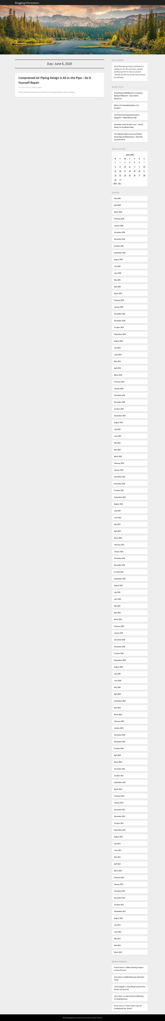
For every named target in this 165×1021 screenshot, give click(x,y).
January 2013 (118, 884)
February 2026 (119, 219)
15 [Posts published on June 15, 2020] (115, 171)
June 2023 (117, 436)
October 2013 (119, 823)
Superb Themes (97, 1018)
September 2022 (120, 497)
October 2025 (119, 246)
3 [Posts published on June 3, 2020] (124, 162)
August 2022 (118, 504)
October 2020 (119, 653)
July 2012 (117, 925)
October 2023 (119, 409)
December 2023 (119, 395)
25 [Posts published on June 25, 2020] (130, 175)
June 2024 (117, 355)
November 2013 (119, 816)
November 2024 (119, 321)
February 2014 (119, 796)
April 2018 (117, 755)
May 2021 (117, 606)
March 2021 (118, 619)
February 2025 (119, 300)
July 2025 (117, 266)
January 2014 (118, 803)
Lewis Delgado (119, 987)
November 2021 (119, 565)
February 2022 (119, 545)
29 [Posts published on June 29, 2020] (115, 180)
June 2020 (117, 680)
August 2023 (118, 422)
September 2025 (120, 253)
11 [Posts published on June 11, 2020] (130, 167)
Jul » (119, 183)
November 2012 (119, 898)
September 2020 (120, 660)
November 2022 (119, 484)
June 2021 (117, 599)
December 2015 (119, 769)
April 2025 (117, 287)
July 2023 (117, 429)
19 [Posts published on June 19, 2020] (134, 171)
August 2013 (118, 837)
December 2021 (119, 558)
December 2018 (119, 735)
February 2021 (119, 626)
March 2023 (118, 456)
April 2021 (117, 613)
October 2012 (119, 905)
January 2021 (118, 633)
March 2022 (118, 538)
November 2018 (119, 742)
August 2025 (118, 259)
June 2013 (117, 850)
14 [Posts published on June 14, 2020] (144, 167)
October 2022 (119, 490)
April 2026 (117, 205)
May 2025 (117, 280)
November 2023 (119, 402)
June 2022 (117, 518)
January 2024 (118, 388)
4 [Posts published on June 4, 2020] (129, 162)
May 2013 (117, 857)
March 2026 (118, 212)
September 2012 (120, 911)
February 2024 (119, 382)
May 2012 (117, 939)
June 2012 (117, 932)
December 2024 (119, 314)
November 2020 (119, 647)
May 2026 (117, 198)
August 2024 (118, 341)
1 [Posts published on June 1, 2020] (115, 162)
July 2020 (117, 674)
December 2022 (119, 477)
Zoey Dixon (118, 977)
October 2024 (119, 327)
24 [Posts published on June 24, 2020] (125, 175)
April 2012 (117, 945)
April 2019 (117, 708)
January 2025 (118, 307)
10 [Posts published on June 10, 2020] (125, 167)
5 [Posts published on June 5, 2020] (134, 162)
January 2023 (118, 470)
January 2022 (118, 551)
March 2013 (118, 871)
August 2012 (118, 918)
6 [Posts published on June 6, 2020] (139, 162)
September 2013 (120, 830)
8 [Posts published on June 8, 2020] (115, 167)
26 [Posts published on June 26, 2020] (134, 175)
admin (39, 87)
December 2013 (119, 809)
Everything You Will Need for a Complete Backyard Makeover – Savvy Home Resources (128, 96)
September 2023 (120, 416)
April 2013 (117, 864)
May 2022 (117, 524)
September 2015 (120, 782)
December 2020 (119, 640)
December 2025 (119, 232)
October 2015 (119, 776)
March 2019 (118, 714)
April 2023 (117, 450)
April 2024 (117, 368)
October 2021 (119, 572)
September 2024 (120, 334)
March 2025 (118, 293)
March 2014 (118, 789)
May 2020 (117, 687)
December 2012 (119, 891)
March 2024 (118, 375)
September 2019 (120, 701)
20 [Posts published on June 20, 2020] (139, 171)
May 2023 (117, 443)
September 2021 (120, 579)
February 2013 (119, 877)
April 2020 (117, 694)
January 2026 (118, 226)
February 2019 (119, 721)
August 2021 (118, 585)
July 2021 (117, 592)
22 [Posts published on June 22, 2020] (115, 175)
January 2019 (118, 728)
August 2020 (118, 667)
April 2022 (117, 531)
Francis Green (119, 967)
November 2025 (119, 239)
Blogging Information (27, 2)
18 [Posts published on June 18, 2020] (130, 171)
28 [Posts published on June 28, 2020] (144, 175)
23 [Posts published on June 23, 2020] (120, 175)
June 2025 (117, 273)
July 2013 (117, 843)
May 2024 (117, 361)
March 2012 (118, 952)
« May (115, 183)
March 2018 (118, 762)
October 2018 (119, 748)
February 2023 (119, 463)
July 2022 (117, 511)
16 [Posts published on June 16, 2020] (120, 171)
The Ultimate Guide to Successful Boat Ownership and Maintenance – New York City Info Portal (128, 137)
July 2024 (117, 348)
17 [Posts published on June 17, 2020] (125, 171)
